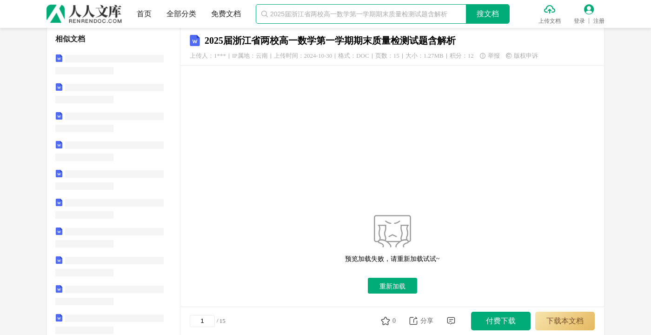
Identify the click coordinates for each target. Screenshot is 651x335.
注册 (598, 21)
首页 (144, 14)
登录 (579, 21)
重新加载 (392, 286)
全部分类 (181, 14)
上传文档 (549, 21)
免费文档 (226, 14)
